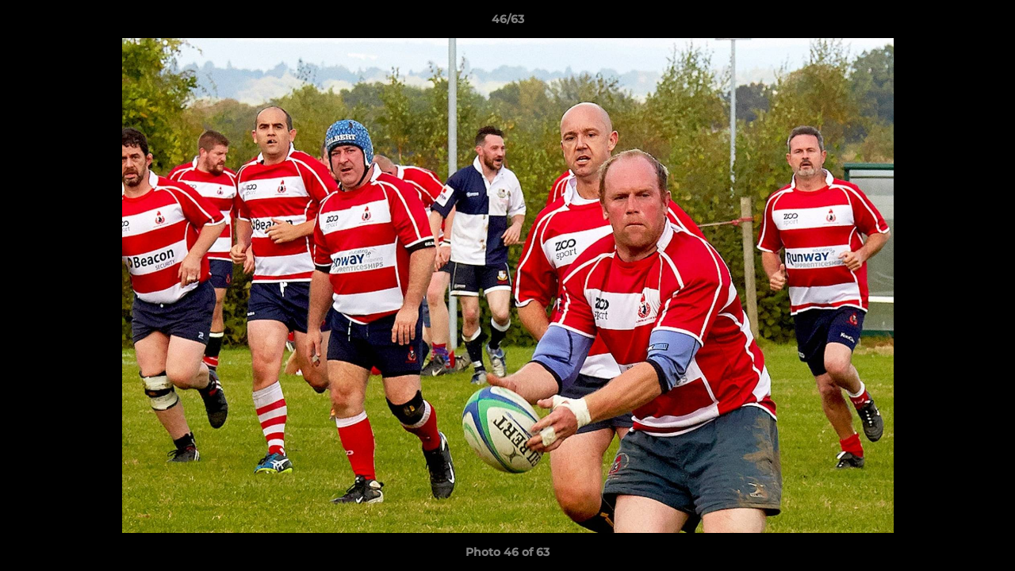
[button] (986, 23)
